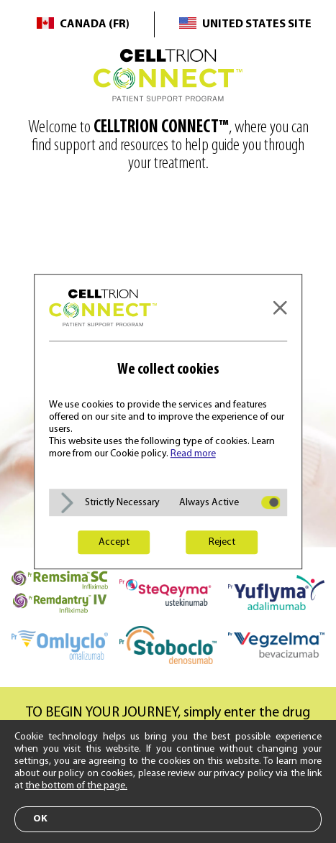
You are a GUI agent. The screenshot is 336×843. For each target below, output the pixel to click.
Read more (193, 453)
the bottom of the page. (76, 785)
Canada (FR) (95, 24)
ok (40, 819)
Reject (222, 542)
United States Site (257, 24)
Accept (114, 542)
